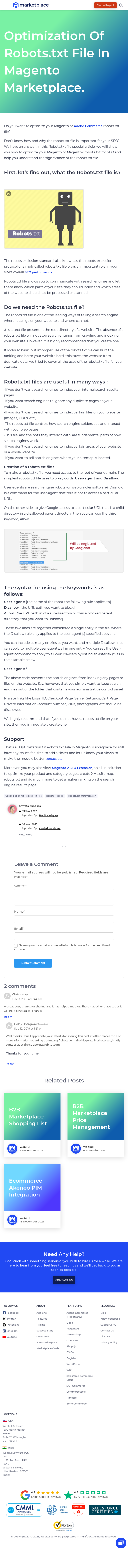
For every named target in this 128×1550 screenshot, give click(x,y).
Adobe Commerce (88, 126)
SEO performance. (39, 272)
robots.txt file (55, 795)
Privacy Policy (108, 1342)
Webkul (25, 1146)
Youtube (12, 1336)
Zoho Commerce (76, 1403)
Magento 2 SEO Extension (72, 768)
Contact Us (64, 1280)
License (105, 1336)
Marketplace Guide (47, 1348)
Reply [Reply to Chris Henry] (8, 1016)
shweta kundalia (30, 805)
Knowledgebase (110, 1318)
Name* (19, 911)
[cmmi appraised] (25, 1510)
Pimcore (71, 1397)
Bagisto (71, 1358)
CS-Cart (71, 1352)
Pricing (40, 1324)
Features (41, 1318)
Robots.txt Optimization (82, 795)
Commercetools (76, 1391)
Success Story (44, 1330)
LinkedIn (12, 1330)
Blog (103, 1312)
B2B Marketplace (47, 1342)
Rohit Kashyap (48, 815)
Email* (19, 929)
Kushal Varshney (49, 828)
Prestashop (73, 1334)
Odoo (69, 1322)
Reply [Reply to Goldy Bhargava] (10, 1064)
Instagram (13, 1324)
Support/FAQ (108, 1324)
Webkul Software (50, 1536)
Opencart (72, 1340)
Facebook (12, 1312)
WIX (69, 1370)
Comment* (20, 885)
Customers (43, 1336)
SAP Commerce (75, 1385)
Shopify (71, 1346)
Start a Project (105, 5)
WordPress (73, 1364)
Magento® (72, 1328)
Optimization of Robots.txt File (23, 795)
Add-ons (41, 1312)
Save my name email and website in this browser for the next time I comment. (62, 947)
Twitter (11, 1318)
